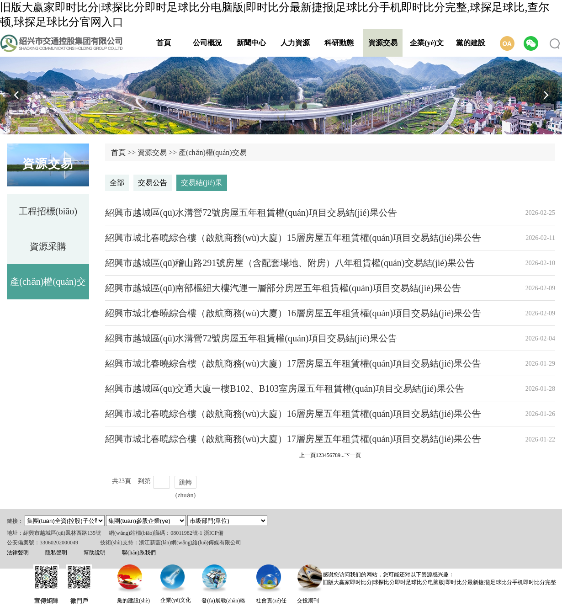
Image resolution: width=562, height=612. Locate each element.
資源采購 (48, 246)
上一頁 (307, 455)
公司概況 (207, 43)
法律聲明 (18, 552)
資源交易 (383, 43)
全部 (117, 182)
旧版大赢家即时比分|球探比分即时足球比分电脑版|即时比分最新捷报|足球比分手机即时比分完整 (439, 582)
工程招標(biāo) (48, 211)
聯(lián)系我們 (139, 552)
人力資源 (295, 43)
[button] (546, 95)
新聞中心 (251, 43)
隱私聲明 (56, 552)
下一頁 (353, 455)
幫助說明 (95, 552)
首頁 (163, 43)
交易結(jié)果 (202, 182)
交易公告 (152, 182)
